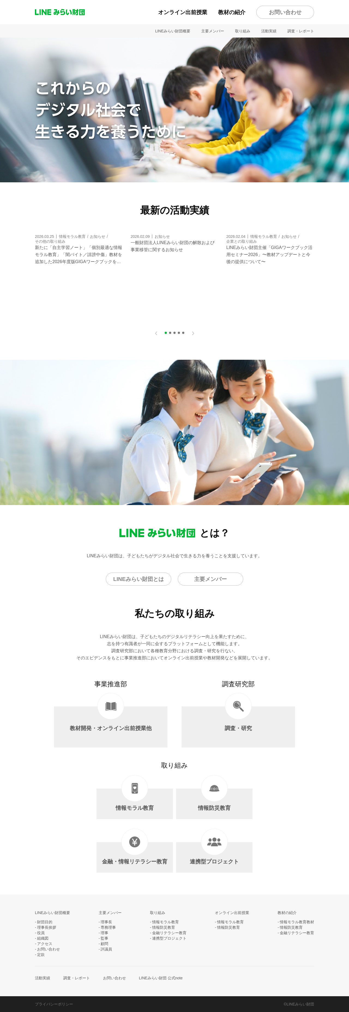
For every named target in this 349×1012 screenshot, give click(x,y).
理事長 (106, 922)
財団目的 (44, 922)
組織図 (43, 938)
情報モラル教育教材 (297, 922)
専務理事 (108, 927)
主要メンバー (212, 31)
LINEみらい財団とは (138, 579)
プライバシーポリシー (54, 1004)
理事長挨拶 (46, 927)
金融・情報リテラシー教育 (134, 853)
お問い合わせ (285, 12)
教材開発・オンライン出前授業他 (111, 718)
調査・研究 (238, 718)
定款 (41, 954)
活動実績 (268, 31)
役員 (41, 933)
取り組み (242, 31)
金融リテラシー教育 (169, 933)
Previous (156, 331)
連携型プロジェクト (214, 853)
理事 (104, 933)
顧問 (104, 944)
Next (193, 331)
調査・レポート (300, 31)
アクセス (44, 944)
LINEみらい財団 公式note (161, 978)
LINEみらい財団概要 (172, 31)
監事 (104, 938)
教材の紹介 (231, 12)
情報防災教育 (214, 800)
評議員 (106, 949)
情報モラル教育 (135, 800)
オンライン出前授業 (182, 12)
